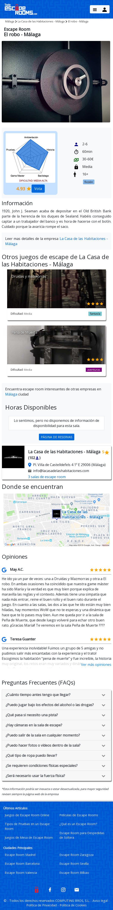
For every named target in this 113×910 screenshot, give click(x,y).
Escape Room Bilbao (74, 873)
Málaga (9, 21)
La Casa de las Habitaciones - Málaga (41, 21)
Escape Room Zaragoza (76, 855)
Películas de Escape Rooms (78, 815)
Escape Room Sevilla (74, 864)
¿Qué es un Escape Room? (78, 824)
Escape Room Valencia (21, 873)
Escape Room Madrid (20, 855)
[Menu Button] (95, 9)
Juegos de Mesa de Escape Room (29, 837)
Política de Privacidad (42, 905)
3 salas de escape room (47, 476)
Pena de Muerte (24, 332)
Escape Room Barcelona (22, 864)
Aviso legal (100, 901)
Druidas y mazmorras (28, 276)
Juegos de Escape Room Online (27, 815)
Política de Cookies (73, 905)
